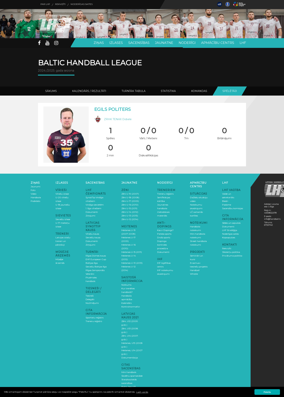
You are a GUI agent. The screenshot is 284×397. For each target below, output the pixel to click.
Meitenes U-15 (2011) (131, 251)
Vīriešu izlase (62, 193)
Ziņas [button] (99, 43)
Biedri (225, 200)
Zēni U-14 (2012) (129, 211)
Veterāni (90, 273)
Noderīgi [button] (187, 43)
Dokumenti (92, 211)
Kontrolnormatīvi (130, 306)
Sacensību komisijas (232, 207)
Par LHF (47, 4)
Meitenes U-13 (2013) (132, 262)
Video (33, 193)
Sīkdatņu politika (231, 251)
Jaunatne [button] (164, 43)
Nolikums (126, 284)
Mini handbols (128, 371)
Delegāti (90, 298)
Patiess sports (164, 233)
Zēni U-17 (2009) (130, 200)
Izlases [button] (116, 43)
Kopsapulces (228, 237)
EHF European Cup (96, 258)
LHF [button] (243, 43)
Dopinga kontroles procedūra (162, 244)
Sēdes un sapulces (231, 222)
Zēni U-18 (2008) (130, 196)
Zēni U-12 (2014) (129, 218)
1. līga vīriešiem (93, 207)
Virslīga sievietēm (95, 204)
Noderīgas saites (93, 4)
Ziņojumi (90, 215)
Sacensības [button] (138, 43)
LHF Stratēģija (229, 229)
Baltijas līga (92, 262)
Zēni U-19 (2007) (130, 193)
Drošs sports (163, 237)
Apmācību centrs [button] (217, 43)
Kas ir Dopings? (165, 229)
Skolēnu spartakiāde (132, 375)
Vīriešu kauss (92, 233)
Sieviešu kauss (93, 237)
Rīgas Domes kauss (96, 255)
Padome (226, 204)
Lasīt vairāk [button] (142, 392)
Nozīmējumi (92, 302)
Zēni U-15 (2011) (129, 207)
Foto (33, 189)
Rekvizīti (67, 4)
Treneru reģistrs (94, 320)
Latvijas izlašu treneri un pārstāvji (62, 241)
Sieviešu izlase (62, 218)
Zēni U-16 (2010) (129, 204)
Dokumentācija (129, 357)
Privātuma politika (232, 255)
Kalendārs (126, 302)
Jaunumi (35, 186)
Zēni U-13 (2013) (129, 215)
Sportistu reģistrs (94, 317)
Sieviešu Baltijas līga (96, 266)
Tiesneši (90, 295)
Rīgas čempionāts (95, 269)
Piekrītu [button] (267, 392)
